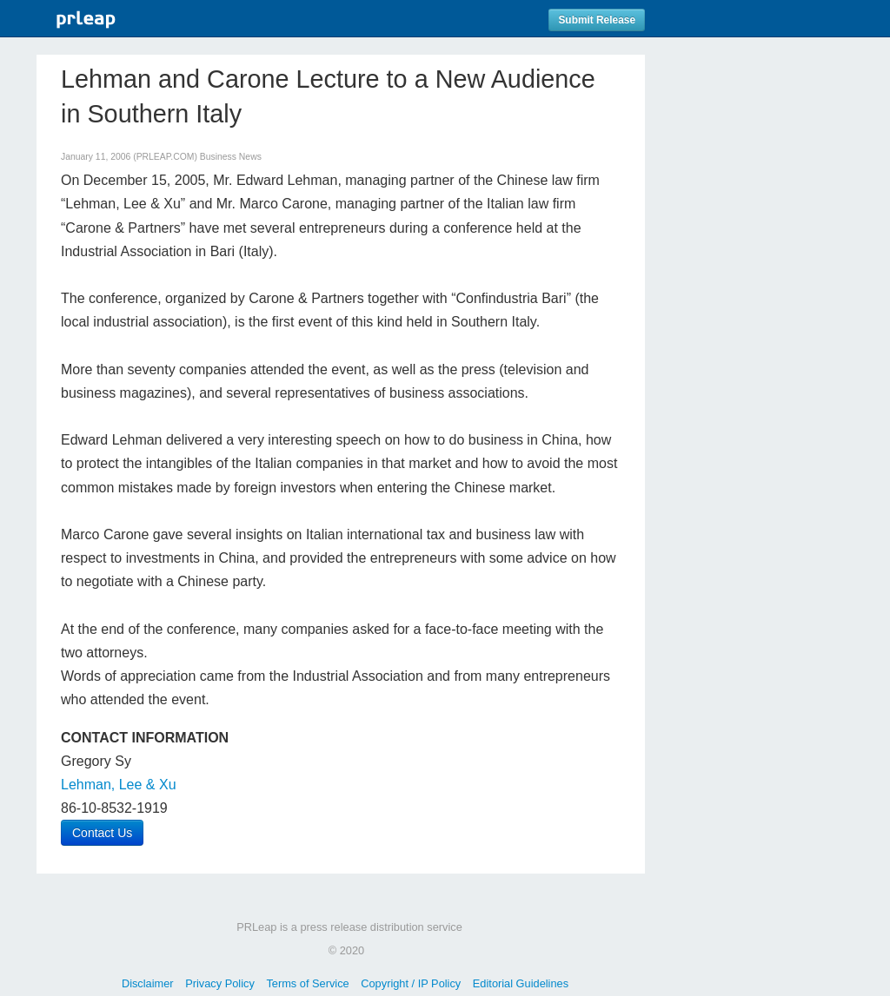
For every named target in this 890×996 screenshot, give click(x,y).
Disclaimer (148, 983)
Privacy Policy (220, 983)
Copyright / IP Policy (411, 983)
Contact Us (102, 833)
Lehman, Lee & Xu (118, 784)
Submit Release (596, 20)
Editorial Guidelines (520, 983)
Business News (231, 157)
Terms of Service (307, 983)
